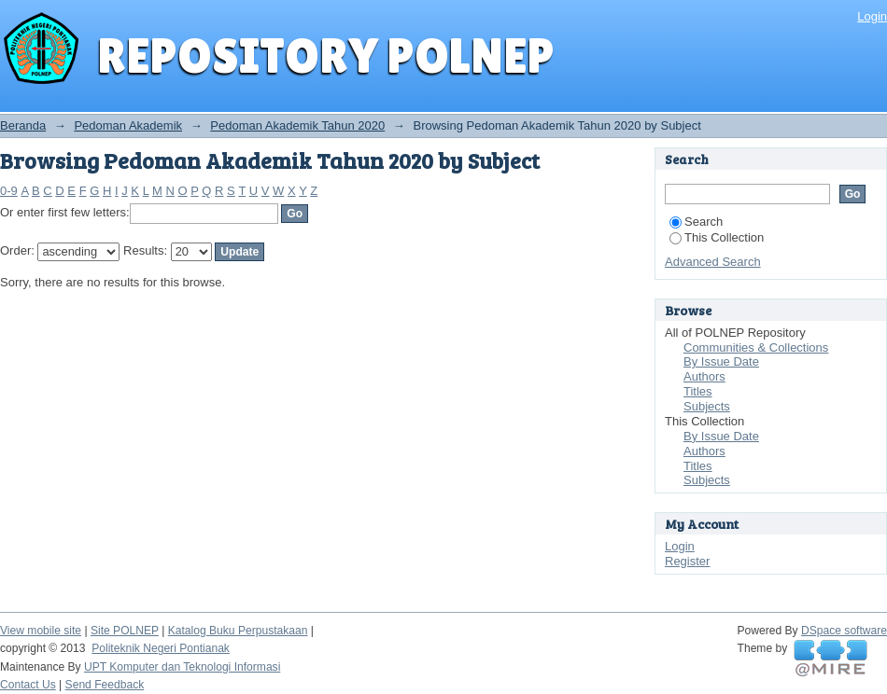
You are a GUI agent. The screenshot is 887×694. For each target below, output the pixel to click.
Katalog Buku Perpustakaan (238, 630)
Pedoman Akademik (128, 125)
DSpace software (844, 630)
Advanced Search (713, 262)
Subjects (706, 406)
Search (696, 222)
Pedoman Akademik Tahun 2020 (297, 125)
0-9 (9, 191)
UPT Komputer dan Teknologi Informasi (182, 666)
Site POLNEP (125, 630)
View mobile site (40, 630)
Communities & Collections (755, 347)
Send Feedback (105, 684)
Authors (704, 376)
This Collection (716, 237)
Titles (697, 391)
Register (687, 561)
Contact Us (28, 684)
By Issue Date (721, 361)
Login (872, 16)
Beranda (23, 125)
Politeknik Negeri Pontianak (161, 648)
